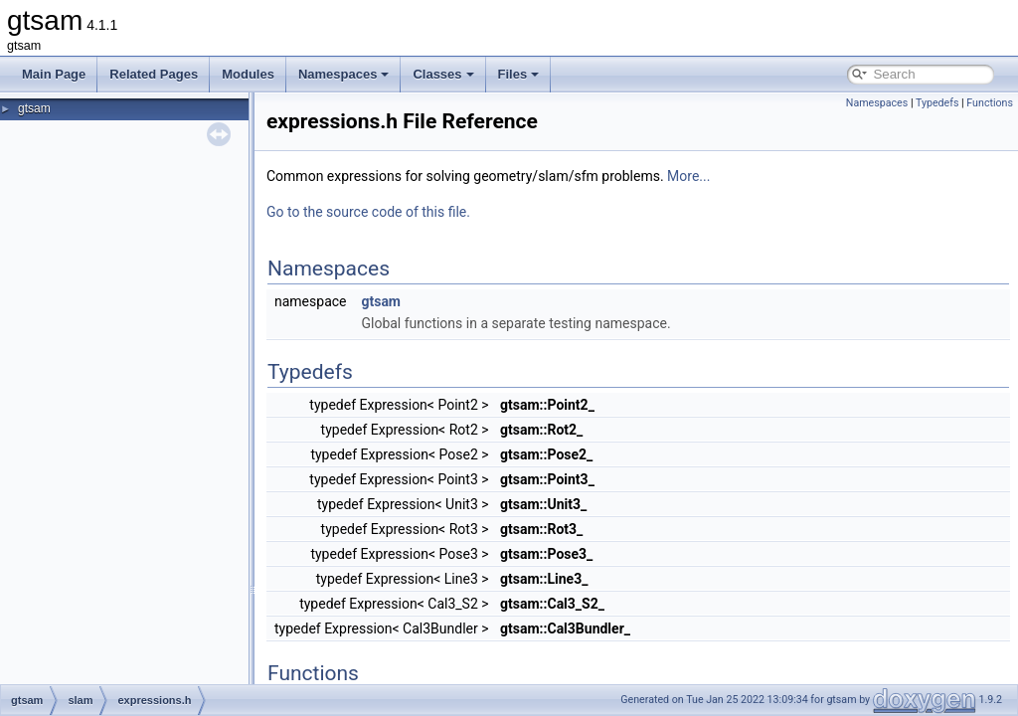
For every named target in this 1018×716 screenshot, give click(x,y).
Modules (248, 74)
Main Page (53, 74)
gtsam (34, 108)
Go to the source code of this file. (368, 212)
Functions (989, 102)
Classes (443, 74)
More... (688, 176)
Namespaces (344, 74)
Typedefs (937, 102)
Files (519, 74)
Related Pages (153, 74)
